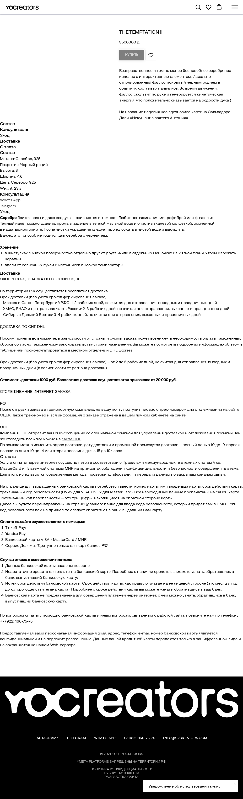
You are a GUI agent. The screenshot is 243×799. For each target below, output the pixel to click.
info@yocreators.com (185, 738)
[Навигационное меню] (235, 7)
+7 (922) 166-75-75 (139, 738)
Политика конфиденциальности (121, 769)
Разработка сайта (122, 777)
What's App (10, 200)
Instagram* (47, 738)
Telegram (8, 206)
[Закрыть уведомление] (234, 784)
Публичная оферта (121, 773)
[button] (198, 7)
